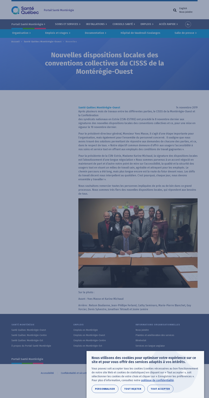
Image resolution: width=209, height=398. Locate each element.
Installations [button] (95, 24)
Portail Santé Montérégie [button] (27, 24)
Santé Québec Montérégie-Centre (29, 335)
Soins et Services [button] (66, 24)
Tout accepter (160, 391)
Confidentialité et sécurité (74, 373)
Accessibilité (47, 373)
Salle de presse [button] (184, 32)
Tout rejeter (132, 391)
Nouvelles (71, 41)
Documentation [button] (94, 32)
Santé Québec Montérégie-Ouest (43, 41)
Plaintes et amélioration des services (155, 335)
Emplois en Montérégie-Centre (89, 340)
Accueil (15, 41)
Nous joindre (186, 12)
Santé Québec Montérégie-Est (27, 340)
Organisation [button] (20, 32)
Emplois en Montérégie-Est (87, 345)
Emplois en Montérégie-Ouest (89, 335)
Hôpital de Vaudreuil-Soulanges (140, 32)
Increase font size (188, 24)
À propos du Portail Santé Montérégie (31, 345)
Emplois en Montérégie (85, 330)
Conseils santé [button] (123, 24)
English (183, 8)
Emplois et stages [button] (56, 32)
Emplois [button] (146, 24)
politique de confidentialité (157, 382)
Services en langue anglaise (150, 345)
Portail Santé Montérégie (27, 359)
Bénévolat (141, 340)
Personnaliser (105, 391)
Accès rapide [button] (167, 24)
